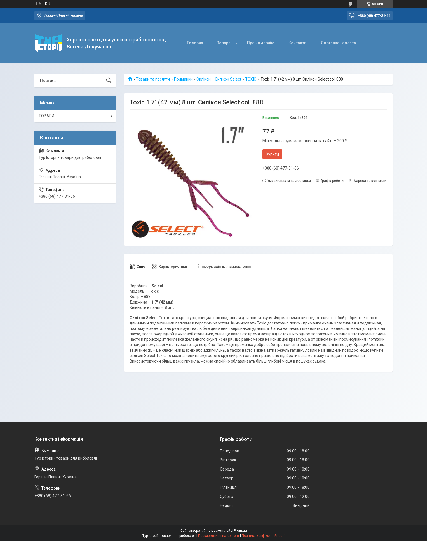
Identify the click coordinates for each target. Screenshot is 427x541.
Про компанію (260, 43)
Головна (195, 43)
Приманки (183, 79)
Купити (272, 154)
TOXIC (250, 79)
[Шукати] (109, 80)
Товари (224, 43)
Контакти (297, 43)
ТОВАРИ (46, 116)
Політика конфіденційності (263, 536)
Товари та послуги (153, 79)
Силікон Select (228, 79)
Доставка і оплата (338, 43)
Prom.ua (240, 531)
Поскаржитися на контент (218, 536)
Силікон (203, 79)
